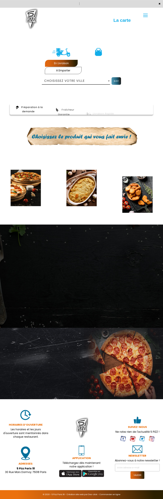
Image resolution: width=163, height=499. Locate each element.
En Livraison (61, 63)
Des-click (92, 494)
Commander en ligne (109, 494)
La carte (122, 16)
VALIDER (137, 475)
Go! (116, 81)
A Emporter (63, 70)
